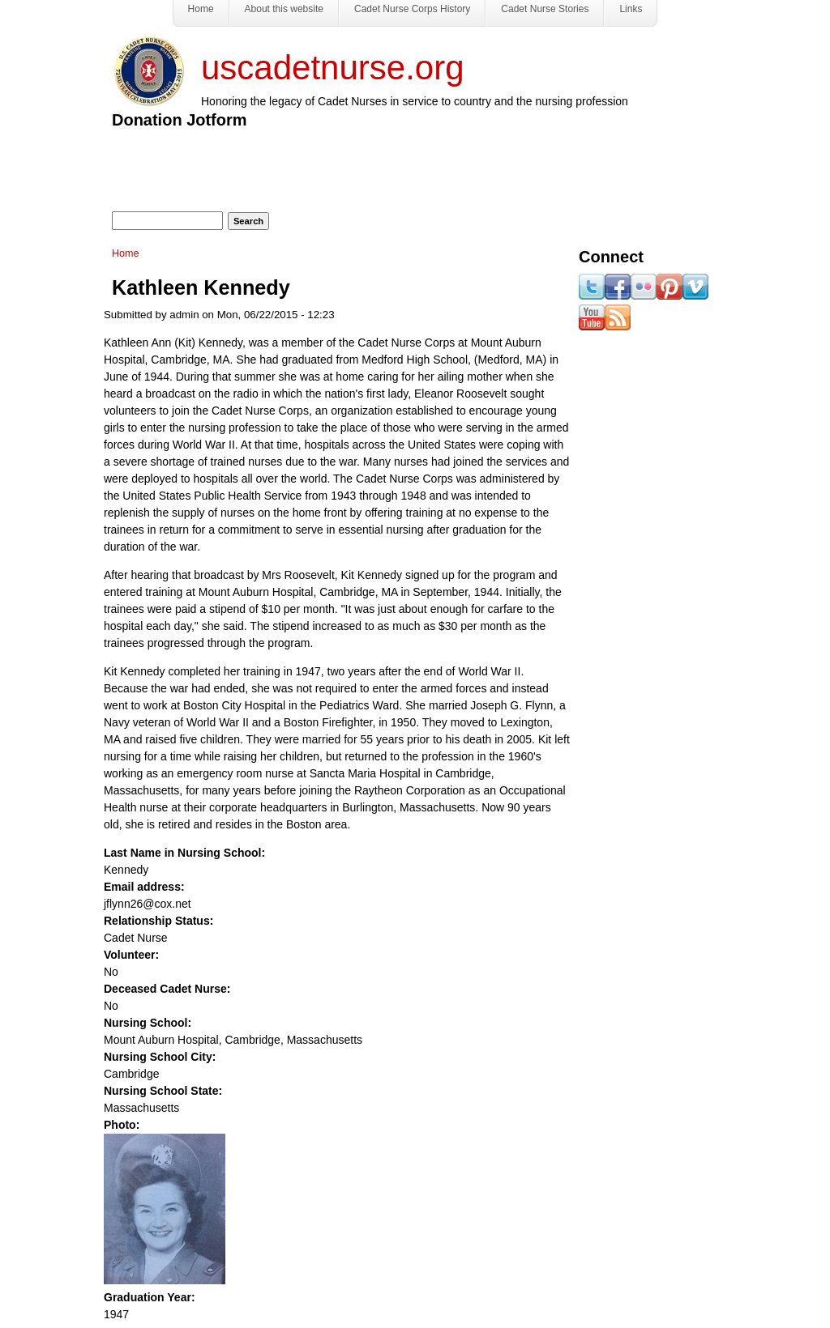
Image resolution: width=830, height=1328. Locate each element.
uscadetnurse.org (332, 68)
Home (125, 253)
